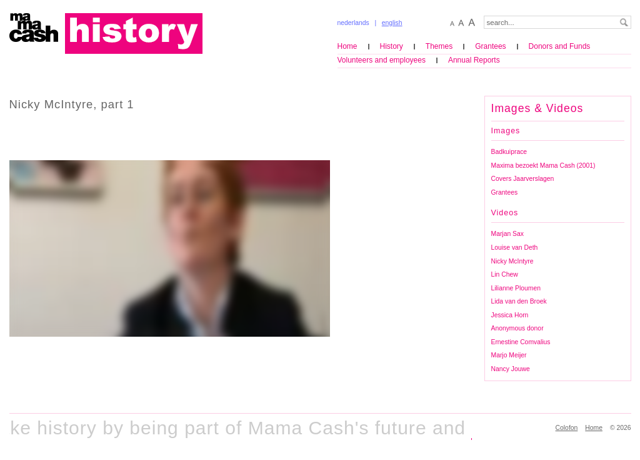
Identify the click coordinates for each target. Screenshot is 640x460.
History (391, 46)
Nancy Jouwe (510, 368)
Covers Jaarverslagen (522, 178)
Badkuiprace (509, 151)
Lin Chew (504, 274)
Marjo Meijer (509, 355)
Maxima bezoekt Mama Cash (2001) (543, 165)
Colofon (567, 427)
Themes (439, 46)
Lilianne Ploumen (516, 288)
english (392, 22)
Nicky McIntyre (512, 261)
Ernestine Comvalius (521, 342)
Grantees (490, 46)
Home (348, 46)
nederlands (353, 22)
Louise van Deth (514, 247)
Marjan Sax (507, 233)
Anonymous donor (517, 328)
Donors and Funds (560, 46)
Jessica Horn (510, 315)
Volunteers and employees (382, 60)
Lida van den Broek (519, 301)
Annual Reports (474, 60)
